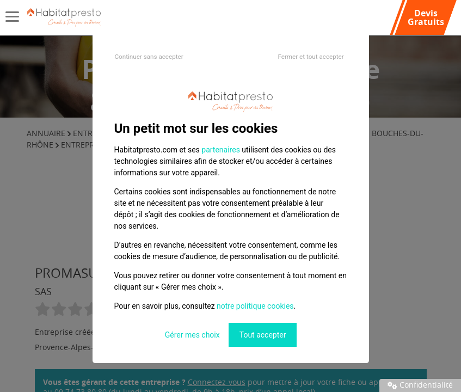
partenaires (220, 149)
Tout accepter (262, 335)
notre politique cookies (255, 306)
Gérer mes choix (192, 335)
